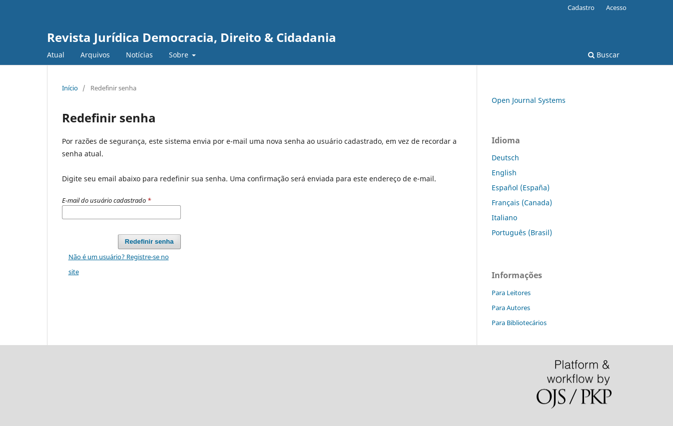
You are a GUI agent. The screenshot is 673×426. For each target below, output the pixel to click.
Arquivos (95, 54)
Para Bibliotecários (519, 322)
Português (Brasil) (522, 232)
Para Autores (511, 307)
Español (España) (521, 187)
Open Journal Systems (529, 100)
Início (70, 87)
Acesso (616, 7)
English (504, 172)
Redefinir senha (149, 241)
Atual (55, 54)
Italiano (504, 217)
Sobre (179, 54)
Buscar (604, 54)
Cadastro (581, 7)
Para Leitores (511, 292)
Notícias (139, 54)
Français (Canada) (522, 202)
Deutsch (505, 157)
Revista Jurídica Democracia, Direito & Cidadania (191, 37)
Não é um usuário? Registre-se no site (118, 264)
